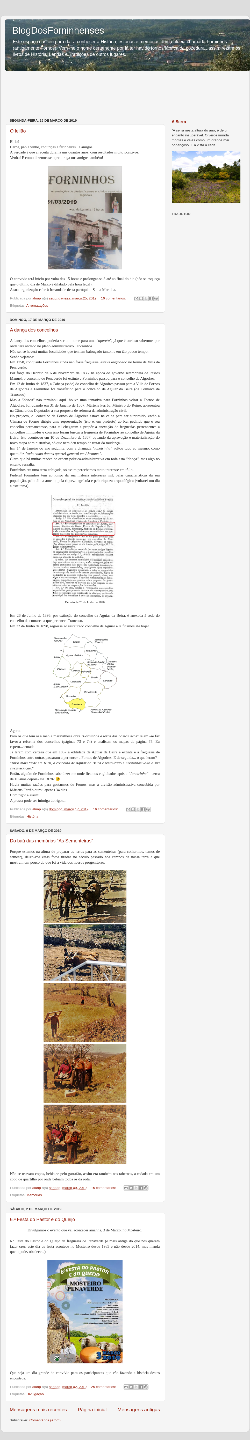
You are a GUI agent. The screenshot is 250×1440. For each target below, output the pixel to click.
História (32, 816)
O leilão (18, 131)
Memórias (34, 1195)
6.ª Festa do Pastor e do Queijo (42, 1219)
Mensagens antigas (139, 1409)
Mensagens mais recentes (38, 1409)
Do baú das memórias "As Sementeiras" (51, 840)
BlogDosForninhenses (58, 30)
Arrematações (37, 305)
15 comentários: (104, 1188)
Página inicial (92, 1409)
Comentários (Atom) (45, 1420)
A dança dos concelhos (34, 330)
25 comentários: (104, 1387)
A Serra (179, 122)
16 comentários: (114, 298)
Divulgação (35, 1394)
